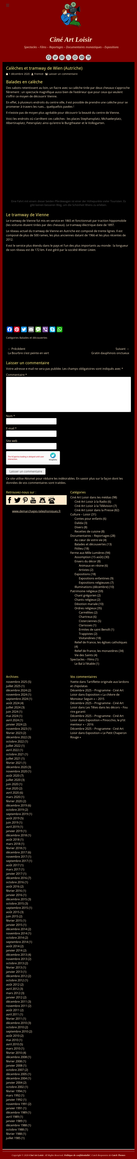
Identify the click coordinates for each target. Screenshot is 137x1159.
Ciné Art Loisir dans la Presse (94, 510)
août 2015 (12, 912)
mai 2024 (12, 716)
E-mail (11, 428)
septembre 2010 (17, 1031)
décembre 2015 (16, 899)
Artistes (84, 570)
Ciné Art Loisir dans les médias (90, 497)
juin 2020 (12, 784)
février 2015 (14, 921)
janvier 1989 (14, 1121)
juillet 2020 (13, 780)
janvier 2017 (14, 874)
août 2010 (12, 1036)
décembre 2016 (16, 878)
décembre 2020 (16, 767)
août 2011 (12, 1010)
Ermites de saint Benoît (94, 629)
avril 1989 (12, 1117)
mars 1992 (13, 1095)
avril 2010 (12, 1044)
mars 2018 (13, 844)
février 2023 (14, 733)
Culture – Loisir (80, 514)
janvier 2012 (14, 997)
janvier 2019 (14, 831)
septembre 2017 (17, 861)
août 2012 (12, 984)
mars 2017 (13, 869)
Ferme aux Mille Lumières (87, 553)
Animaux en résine (91, 566)
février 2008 (14, 1061)
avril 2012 (12, 989)
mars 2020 (13, 797)
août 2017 (12, 865)
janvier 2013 (14, 972)
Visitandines (87, 638)
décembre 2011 (16, 1002)
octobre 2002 (15, 1087)
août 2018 (12, 839)
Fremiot (38, 74)
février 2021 (14, 763)
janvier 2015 (14, 925)
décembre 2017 (16, 852)
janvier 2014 (14, 950)
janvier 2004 (14, 1083)
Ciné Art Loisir (71, 39)
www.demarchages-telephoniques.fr (36, 511)
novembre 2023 (16, 729)
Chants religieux (85, 600)
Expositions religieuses (94, 583)
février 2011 (14, 1019)
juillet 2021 (13, 758)
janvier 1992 (14, 1100)
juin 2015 (12, 916)
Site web (11, 441)
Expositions (82, 574)
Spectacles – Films (82, 659)
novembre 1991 (16, 1104)
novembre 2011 (16, 1006)
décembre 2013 (16, 955)
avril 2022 (12, 750)
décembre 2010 (16, 1023)
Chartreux (85, 617)
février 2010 (14, 1053)
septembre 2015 (17, 908)
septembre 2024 (17, 699)
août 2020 (12, 776)
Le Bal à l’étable (85, 664)
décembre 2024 (16, 690)
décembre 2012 (16, 976)
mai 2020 (12, 788)
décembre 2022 (16, 737)
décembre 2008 (16, 1057)
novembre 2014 (16, 933)
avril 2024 (12, 720)
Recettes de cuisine (87, 531)
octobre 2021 (15, 754)
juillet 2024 (13, 707)
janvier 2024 (14, 724)
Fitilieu (79, 548)
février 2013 (14, 967)
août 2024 (12, 703)
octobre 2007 (15, 1070)
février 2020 (14, 801)
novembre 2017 (16, 857)
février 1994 (14, 1091)
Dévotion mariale (86, 604)
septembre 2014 (17, 942)
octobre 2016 (15, 882)
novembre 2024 (16, 695)
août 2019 (12, 818)
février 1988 (14, 1134)
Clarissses (85, 625)
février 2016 (14, 891)
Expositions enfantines (94, 578)
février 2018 (14, 848)
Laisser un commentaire (63, 74)
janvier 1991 (14, 1108)
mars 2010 (13, 1048)
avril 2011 (12, 1014)
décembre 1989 (16, 1112)
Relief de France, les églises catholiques (101, 642)
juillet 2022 (13, 746)
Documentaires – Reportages (90, 536)
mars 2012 (13, 993)
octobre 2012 (15, 980)
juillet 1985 (13, 1138)
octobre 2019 (15, 810)
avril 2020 (12, 793)
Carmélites (86, 612)
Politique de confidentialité (77, 1155)
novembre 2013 (16, 959)
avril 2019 (12, 827)
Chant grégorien (86, 595)
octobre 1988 (15, 1129)
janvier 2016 (14, 895)
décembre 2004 (16, 1078)
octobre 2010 (15, 1027)
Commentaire (16, 375)
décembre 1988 (16, 1125)
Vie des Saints (84, 655)
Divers (79, 527)
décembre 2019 (16, 805)
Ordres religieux (85, 608)
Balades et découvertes (33, 337)
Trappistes (86, 634)
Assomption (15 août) (89, 557)
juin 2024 (12, 712)
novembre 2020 (16, 771)
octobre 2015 (15, 903)
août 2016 (12, 886)
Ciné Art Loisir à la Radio (91, 502)
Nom (10, 416)
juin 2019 (12, 822)
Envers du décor (86, 561)
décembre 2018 (16, 835)
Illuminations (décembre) (91, 587)
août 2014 (12, 946)
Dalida (79, 523)
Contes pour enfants (88, 519)
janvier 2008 (14, 1065)
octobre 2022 (15, 741)
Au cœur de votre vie (88, 540)
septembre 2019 (17, 814)
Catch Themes (118, 1155)
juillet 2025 (13, 686)
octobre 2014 (15, 938)
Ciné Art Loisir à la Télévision (94, 506)
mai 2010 (12, 1040)
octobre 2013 (15, 963)
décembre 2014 (16, 929)
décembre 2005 (16, 1074)
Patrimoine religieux (83, 591)
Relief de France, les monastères (96, 651)
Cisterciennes (88, 621)
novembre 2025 (16, 682)
